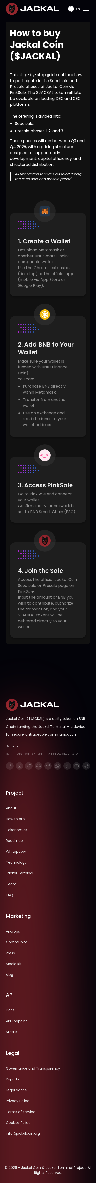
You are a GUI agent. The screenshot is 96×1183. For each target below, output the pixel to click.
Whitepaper (16, 851)
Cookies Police (18, 1122)
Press (10, 953)
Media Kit (14, 963)
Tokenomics (16, 829)
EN (73, 9)
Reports (12, 1079)
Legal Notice (16, 1090)
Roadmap (14, 840)
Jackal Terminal (19, 873)
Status (11, 1031)
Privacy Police (17, 1100)
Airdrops (13, 931)
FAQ (9, 894)
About (11, 808)
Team (11, 884)
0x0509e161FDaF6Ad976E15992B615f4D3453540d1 (42, 754)
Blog (9, 974)
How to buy (15, 819)
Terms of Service (20, 1111)
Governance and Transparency (33, 1068)
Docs (10, 1010)
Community (16, 942)
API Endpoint (16, 1021)
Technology (16, 862)
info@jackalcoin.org (23, 1133)
